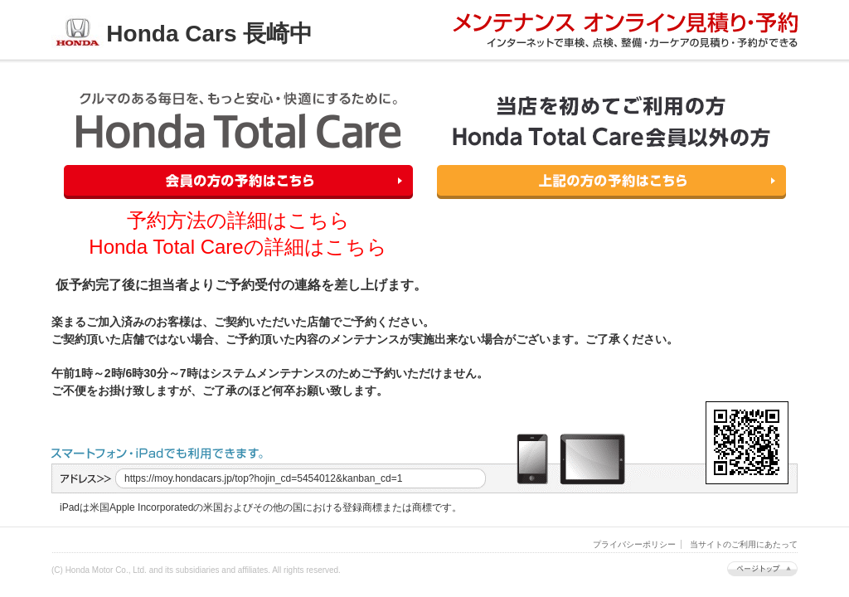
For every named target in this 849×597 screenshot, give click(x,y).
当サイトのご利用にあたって (744, 544)
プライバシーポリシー (634, 544)
